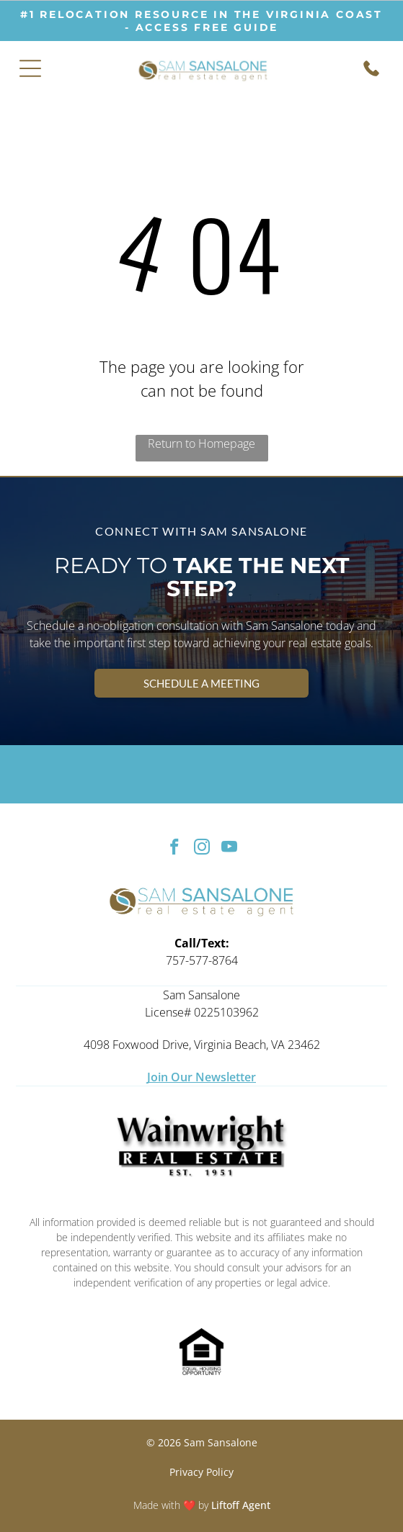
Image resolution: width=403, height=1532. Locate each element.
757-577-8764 (202, 960)
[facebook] (174, 848)
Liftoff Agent (240, 1505)
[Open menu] (30, 68)
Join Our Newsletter (201, 1077)
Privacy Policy (201, 1472)
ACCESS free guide (207, 27)
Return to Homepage (201, 443)
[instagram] (201, 848)
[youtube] (229, 848)
